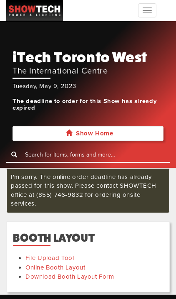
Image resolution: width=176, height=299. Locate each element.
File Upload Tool (49, 258)
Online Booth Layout (55, 267)
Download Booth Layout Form (69, 276)
